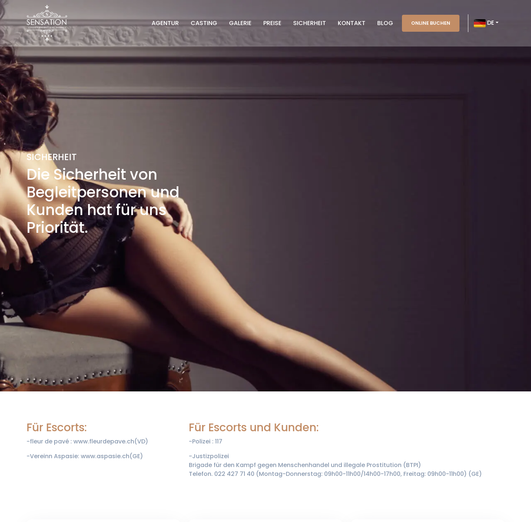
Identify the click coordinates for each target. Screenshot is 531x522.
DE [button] (484, 23)
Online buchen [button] (430, 23)
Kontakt (351, 23)
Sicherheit (309, 23)
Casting (204, 23)
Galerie (240, 23)
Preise (272, 23)
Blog (385, 23)
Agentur (165, 23)
